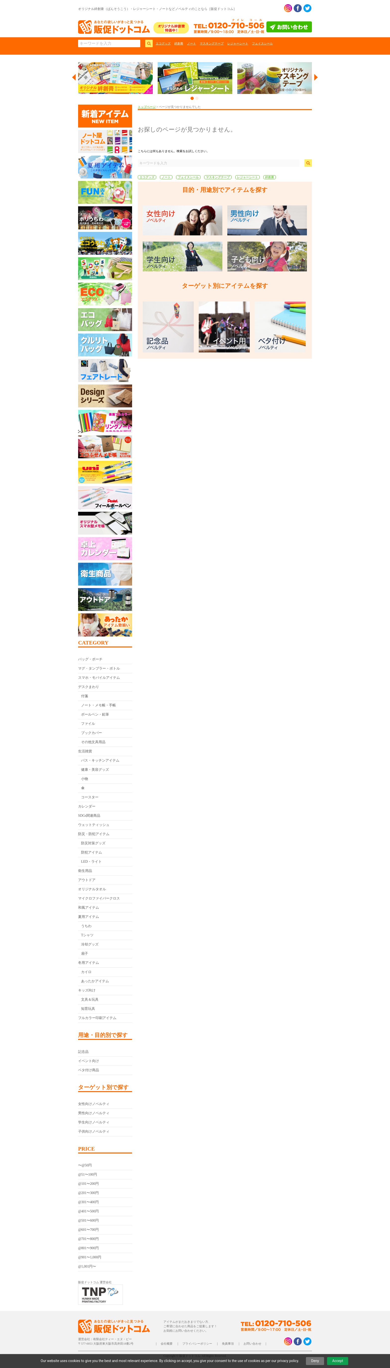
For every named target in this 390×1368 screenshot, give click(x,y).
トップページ (147, 107)
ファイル (88, 724)
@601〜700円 (88, 1230)
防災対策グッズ (93, 843)
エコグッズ (163, 43)
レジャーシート (237, 43)
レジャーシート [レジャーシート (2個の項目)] (247, 177)
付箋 (84, 696)
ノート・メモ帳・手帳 (98, 705)
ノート (191, 43)
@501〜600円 (88, 1220)
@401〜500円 (88, 1211)
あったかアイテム (95, 981)
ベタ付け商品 (88, 1070)
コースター (89, 797)
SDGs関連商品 (89, 815)
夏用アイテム (88, 917)
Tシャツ (87, 935)
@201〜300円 (88, 1193)
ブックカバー (91, 733)
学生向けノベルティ (93, 1122)
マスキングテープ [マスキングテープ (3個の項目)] (218, 177)
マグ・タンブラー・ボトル (99, 668)
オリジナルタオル (92, 889)
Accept (337, 1361)
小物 (84, 779)
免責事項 (228, 1343)
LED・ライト (91, 861)
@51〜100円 (87, 1174)
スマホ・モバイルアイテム (99, 678)
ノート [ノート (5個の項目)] (166, 177)
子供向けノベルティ (93, 1131)
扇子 (84, 953)
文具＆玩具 (89, 999)
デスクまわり (88, 687)
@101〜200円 (88, 1184)
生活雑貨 (85, 751)
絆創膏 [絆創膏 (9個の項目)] (269, 177)
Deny (315, 1361)
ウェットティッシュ (93, 825)
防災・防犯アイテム (93, 834)
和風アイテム (88, 907)
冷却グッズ (89, 944)
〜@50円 (85, 1165)
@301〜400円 (88, 1202)
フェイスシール (262, 43)
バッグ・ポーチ (90, 659)
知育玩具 (88, 1009)
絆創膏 (178, 43)
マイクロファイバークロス (99, 898)
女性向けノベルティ (93, 1104)
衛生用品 (85, 871)
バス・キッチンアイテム (100, 760)
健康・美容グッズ (95, 769)
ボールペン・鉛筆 (95, 714)
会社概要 (167, 1343)
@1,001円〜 (87, 1266)
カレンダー (87, 806)
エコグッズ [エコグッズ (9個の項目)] (147, 177)
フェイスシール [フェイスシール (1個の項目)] (188, 177)
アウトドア (87, 880)
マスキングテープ (212, 43)
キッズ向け (87, 990)
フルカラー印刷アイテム (97, 1018)
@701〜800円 (88, 1239)
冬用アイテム (88, 963)
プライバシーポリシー (197, 1343)
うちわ (86, 926)
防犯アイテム (91, 852)
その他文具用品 (93, 742)
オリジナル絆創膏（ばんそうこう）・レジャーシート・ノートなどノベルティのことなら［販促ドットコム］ (157, 9)
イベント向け (88, 1061)
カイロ (86, 972)
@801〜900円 (88, 1248)
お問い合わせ (252, 1343)
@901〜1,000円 (89, 1257)
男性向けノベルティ (93, 1113)
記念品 (83, 1052)
